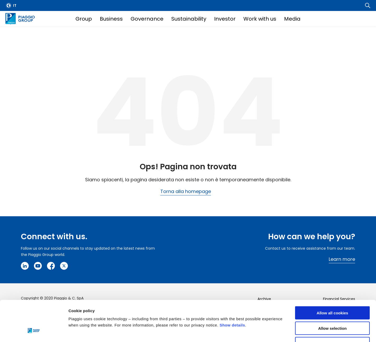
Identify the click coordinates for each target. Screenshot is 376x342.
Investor (225, 18)
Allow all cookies (332, 278)
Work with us (259, 18)
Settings (270, 331)
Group (83, 18)
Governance (147, 18)
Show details (232, 290)
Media (292, 18)
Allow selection (332, 293)
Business (111, 18)
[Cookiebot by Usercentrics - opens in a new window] (34, 332)
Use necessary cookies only (332, 309)
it (14, 5)
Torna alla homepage (185, 191)
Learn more (342, 259)
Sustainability (188, 18)
